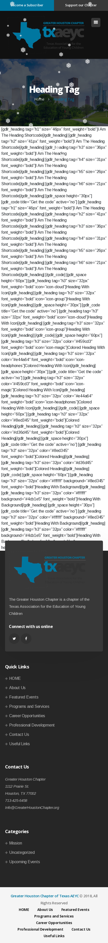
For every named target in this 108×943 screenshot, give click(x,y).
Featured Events (23, 697)
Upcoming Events (24, 862)
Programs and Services (29, 706)
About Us (17, 688)
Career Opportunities (27, 716)
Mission (15, 843)
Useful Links (19, 744)
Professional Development (32, 725)
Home (39, 99)
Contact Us (19, 734)
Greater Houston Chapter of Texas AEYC (45, 895)
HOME (15, 678)
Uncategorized (22, 852)
